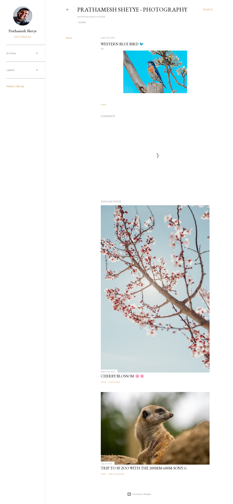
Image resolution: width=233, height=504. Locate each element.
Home (82, 22)
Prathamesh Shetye (23, 30)
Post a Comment (116, 474)
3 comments (114, 382)
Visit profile (22, 37)
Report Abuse (15, 86)
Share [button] (69, 38)
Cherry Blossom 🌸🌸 (122, 376)
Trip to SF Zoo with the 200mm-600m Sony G (144, 468)
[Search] (208, 9)
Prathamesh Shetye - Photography (132, 9)
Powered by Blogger (139, 494)
